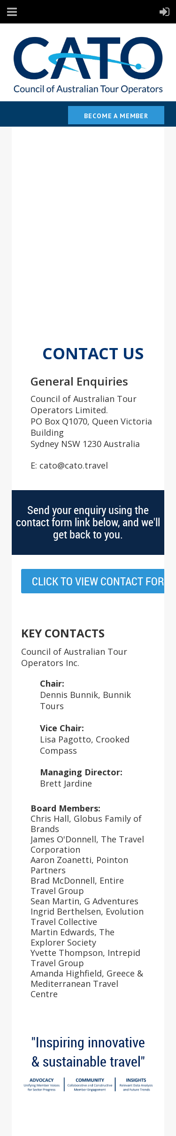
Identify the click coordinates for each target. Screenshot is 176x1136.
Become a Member (116, 116)
